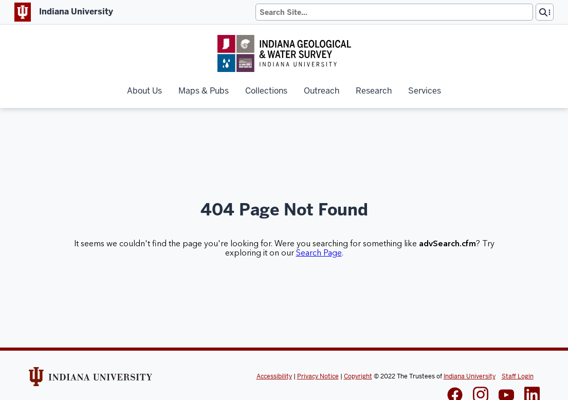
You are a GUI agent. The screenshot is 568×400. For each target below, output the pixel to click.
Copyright (358, 376)
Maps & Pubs (203, 90)
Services (424, 90)
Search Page (319, 253)
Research (374, 90)
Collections (266, 90)
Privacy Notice (318, 376)
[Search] (394, 12)
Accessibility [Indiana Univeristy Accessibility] (274, 376)
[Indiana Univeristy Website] (90, 380)
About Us (144, 90)
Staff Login (518, 376)
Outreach (321, 90)
